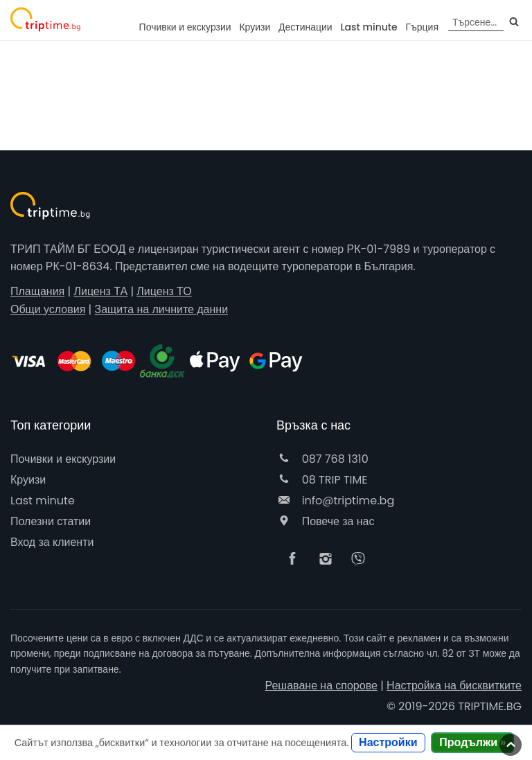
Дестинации (305, 27)
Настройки (388, 742)
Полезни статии (50, 521)
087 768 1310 (322, 459)
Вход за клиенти (52, 542)
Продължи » (472, 742)
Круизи (254, 27)
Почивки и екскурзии (185, 27)
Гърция (421, 27)
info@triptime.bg (335, 501)
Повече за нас (325, 521)
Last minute (368, 27)
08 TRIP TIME (322, 480)
